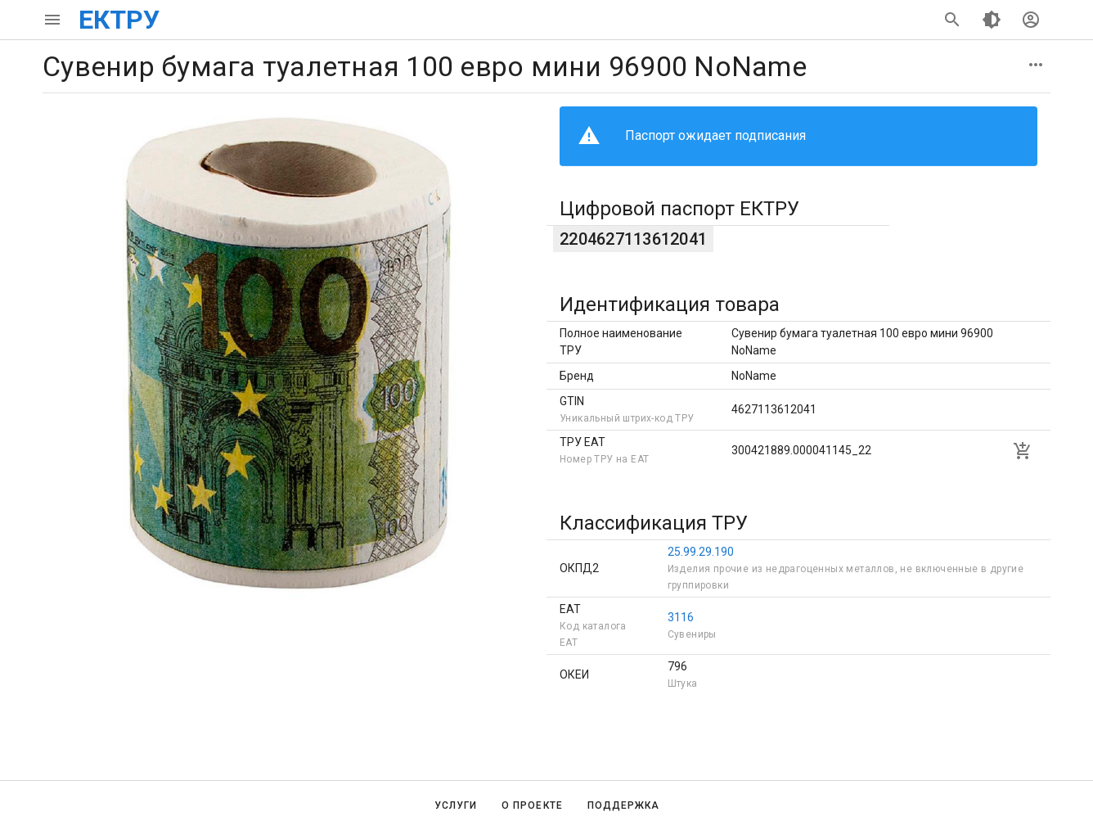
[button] (1035, 64)
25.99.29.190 (701, 551)
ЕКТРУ (119, 19)
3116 (681, 617)
